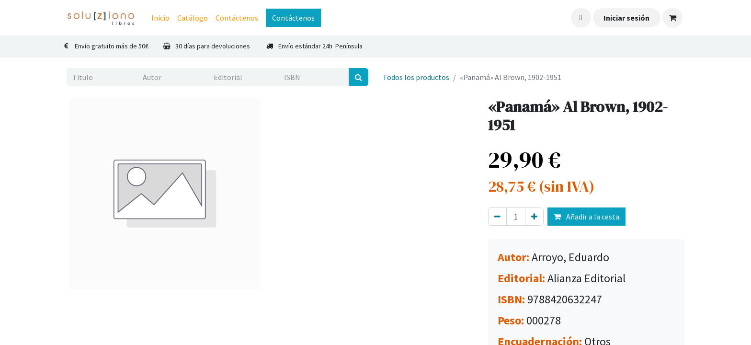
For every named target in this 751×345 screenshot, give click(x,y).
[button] (581, 18)
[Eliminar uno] (497, 216)
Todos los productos (416, 77)
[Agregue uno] (534, 216)
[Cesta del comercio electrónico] (672, 18)
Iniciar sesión (626, 18)
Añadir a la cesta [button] (586, 216)
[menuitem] (160, 17)
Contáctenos (293, 18)
